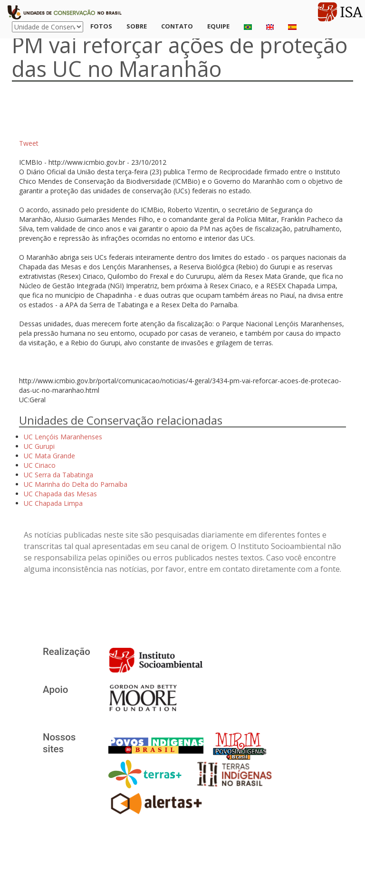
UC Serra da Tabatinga (58, 474)
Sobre (136, 26)
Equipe (218, 26)
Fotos (101, 26)
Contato (177, 26)
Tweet (28, 143)
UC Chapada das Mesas (60, 493)
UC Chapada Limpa (53, 503)
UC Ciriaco (40, 465)
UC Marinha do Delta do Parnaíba (75, 484)
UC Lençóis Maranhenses (63, 436)
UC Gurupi (39, 446)
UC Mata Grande (49, 455)
